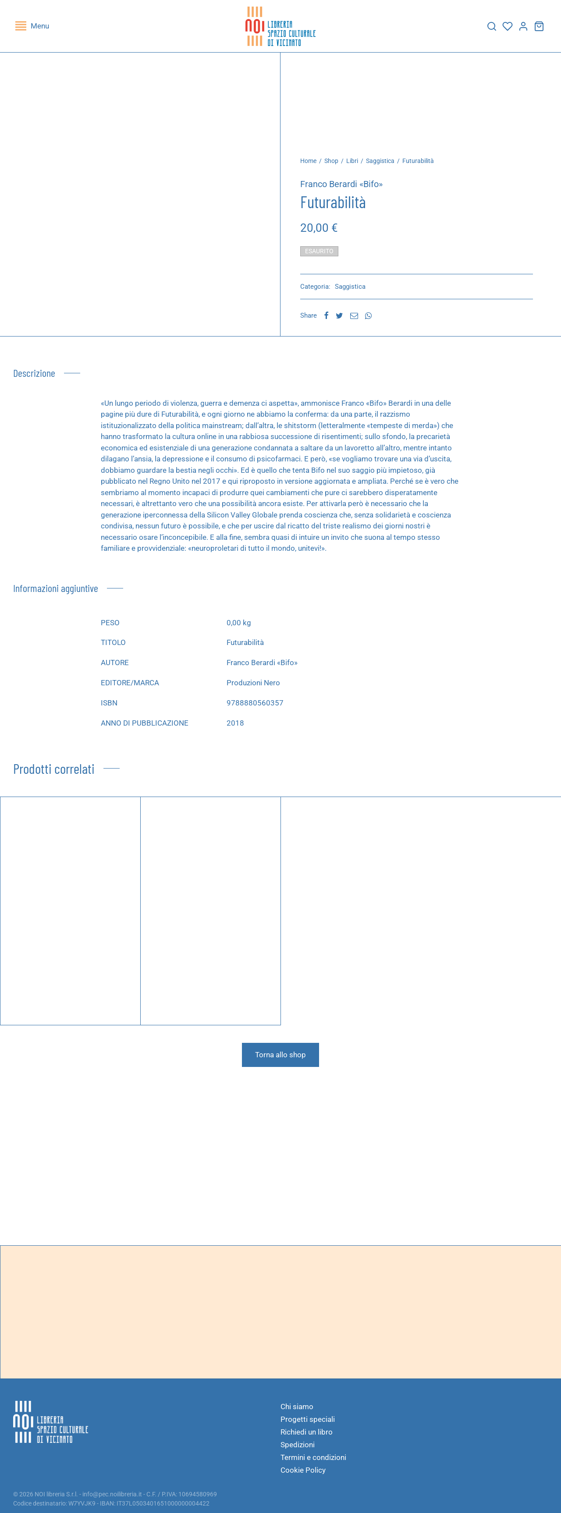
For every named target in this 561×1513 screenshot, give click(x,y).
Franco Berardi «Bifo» (341, 184)
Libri (352, 160)
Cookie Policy (303, 1470)
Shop (331, 160)
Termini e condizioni (313, 1457)
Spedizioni (297, 1444)
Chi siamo (296, 1406)
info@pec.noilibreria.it (112, 1494)
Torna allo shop (280, 1054)
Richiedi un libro (306, 1432)
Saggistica (380, 160)
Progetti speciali (307, 1419)
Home (308, 160)
